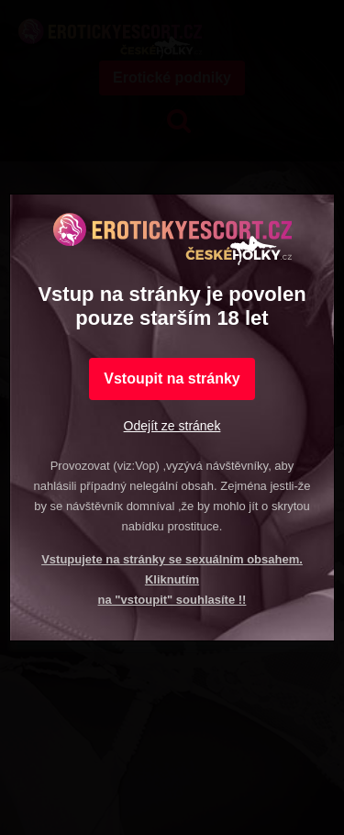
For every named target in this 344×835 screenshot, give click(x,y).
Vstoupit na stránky (171, 378)
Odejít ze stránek (172, 425)
